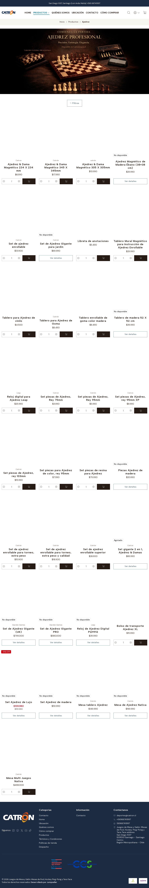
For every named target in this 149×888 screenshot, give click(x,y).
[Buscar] (128, 12)
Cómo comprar (109, 12)
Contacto (92, 12)
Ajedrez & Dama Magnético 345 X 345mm (56, 167)
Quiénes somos (61, 12)
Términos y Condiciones (50, 839)
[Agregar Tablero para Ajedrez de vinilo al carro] (29, 334)
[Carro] (145, 12)
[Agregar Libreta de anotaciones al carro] (103, 258)
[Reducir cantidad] (4, 181)
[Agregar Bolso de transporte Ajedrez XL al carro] (140, 642)
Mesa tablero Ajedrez (93, 704)
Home (28, 12)
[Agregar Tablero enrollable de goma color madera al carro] (103, 334)
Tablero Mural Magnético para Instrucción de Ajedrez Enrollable (130, 244)
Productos (41, 12)
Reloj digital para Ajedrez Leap (18, 398)
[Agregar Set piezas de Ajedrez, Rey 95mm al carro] (103, 410)
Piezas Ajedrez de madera (130, 472)
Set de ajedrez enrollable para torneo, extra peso (18, 552)
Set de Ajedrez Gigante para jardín (56, 245)
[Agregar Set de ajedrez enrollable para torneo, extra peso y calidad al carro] (66, 566)
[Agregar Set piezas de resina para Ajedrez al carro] (103, 487)
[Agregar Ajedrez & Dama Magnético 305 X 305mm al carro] (103, 181)
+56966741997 (122, 819)
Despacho (44, 847)
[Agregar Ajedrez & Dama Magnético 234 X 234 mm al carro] (29, 181)
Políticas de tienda (48, 843)
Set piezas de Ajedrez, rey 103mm (18, 474)
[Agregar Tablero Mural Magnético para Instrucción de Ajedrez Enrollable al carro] (140, 258)
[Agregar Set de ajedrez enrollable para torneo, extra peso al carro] (29, 566)
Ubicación (78, 12)
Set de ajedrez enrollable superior (93, 551)
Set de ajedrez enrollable (19, 245)
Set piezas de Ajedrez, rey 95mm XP (130, 398)
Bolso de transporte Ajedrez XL (130, 627)
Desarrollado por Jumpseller (44, 882)
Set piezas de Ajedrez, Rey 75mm (56, 398)
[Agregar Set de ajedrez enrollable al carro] (29, 258)
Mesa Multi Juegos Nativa (18, 779)
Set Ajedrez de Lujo (18, 702)
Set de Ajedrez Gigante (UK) (18, 630)
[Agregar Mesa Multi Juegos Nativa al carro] (29, 792)
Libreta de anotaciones (93, 241)
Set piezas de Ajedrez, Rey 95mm (93, 398)
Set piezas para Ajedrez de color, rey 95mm (56, 472)
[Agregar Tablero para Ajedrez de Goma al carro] (66, 334)
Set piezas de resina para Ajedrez (93, 472)
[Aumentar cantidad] (19, 181)
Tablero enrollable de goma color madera (93, 319)
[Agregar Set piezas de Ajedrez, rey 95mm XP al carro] (140, 410)
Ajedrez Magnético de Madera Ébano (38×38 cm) (130, 164)
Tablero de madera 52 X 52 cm (130, 319)
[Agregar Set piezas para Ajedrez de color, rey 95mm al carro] (66, 487)
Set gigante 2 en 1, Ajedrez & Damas (130, 551)
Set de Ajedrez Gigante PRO (56, 630)
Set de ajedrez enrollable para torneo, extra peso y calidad (55, 552)
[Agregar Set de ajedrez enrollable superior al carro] (103, 566)
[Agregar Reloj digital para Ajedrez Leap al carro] (29, 410)
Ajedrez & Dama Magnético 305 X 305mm (93, 166)
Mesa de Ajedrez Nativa (130, 704)
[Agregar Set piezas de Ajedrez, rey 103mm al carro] (29, 487)
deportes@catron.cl (124, 815)
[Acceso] (137, 12)
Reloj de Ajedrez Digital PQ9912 (93, 630)
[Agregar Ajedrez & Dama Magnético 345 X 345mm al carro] (66, 181)
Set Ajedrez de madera (55, 702)
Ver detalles (130, 181)
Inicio (62, 22)
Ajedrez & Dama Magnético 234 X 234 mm (18, 167)
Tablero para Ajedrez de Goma (55, 322)
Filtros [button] (74, 103)
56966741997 (121, 823)
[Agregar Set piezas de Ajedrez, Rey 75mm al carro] (66, 410)
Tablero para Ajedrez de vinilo (18, 319)
